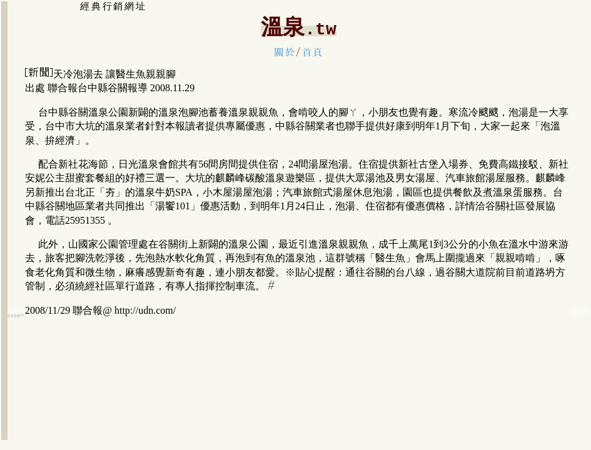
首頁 (312, 51)
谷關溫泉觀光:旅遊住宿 (581, 314)
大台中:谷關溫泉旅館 (16, 315)
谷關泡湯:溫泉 (16, 312)
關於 (285, 51)
